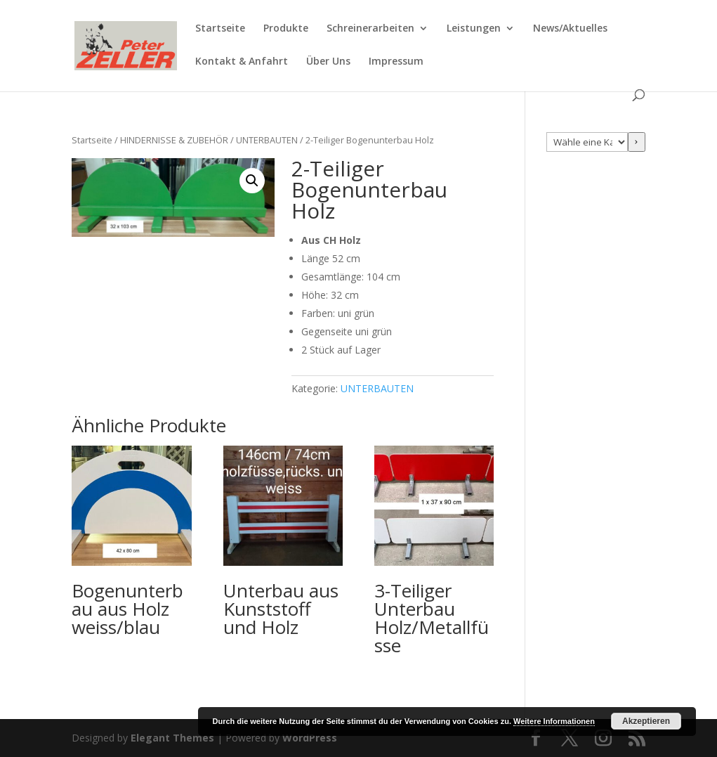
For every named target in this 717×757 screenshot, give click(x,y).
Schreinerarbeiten (370, 28)
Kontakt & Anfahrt (241, 61)
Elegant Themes (172, 737)
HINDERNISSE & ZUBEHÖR (174, 140)
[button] (252, 180)
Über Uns (328, 61)
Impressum (396, 61)
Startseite (220, 28)
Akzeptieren (646, 721)
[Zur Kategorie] (636, 142)
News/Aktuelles (570, 28)
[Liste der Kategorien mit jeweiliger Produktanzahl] (586, 142)
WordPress (309, 737)
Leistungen (474, 28)
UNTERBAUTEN (267, 140)
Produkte (285, 28)
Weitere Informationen (554, 721)
